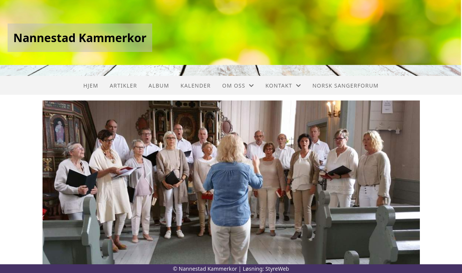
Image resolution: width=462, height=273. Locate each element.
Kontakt (283, 85)
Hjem (90, 85)
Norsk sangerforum (345, 85)
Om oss (238, 85)
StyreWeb (277, 268)
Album (158, 85)
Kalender (196, 85)
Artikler (123, 85)
